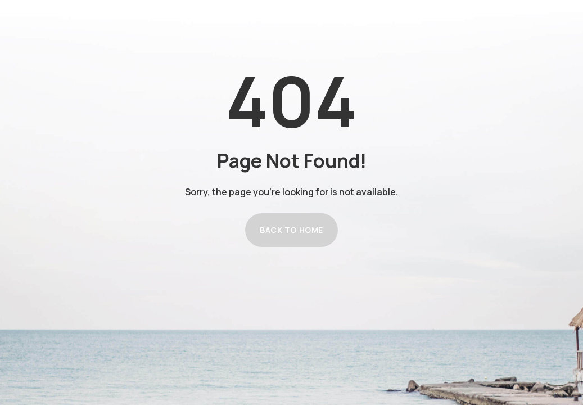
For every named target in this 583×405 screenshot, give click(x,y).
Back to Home (291, 229)
